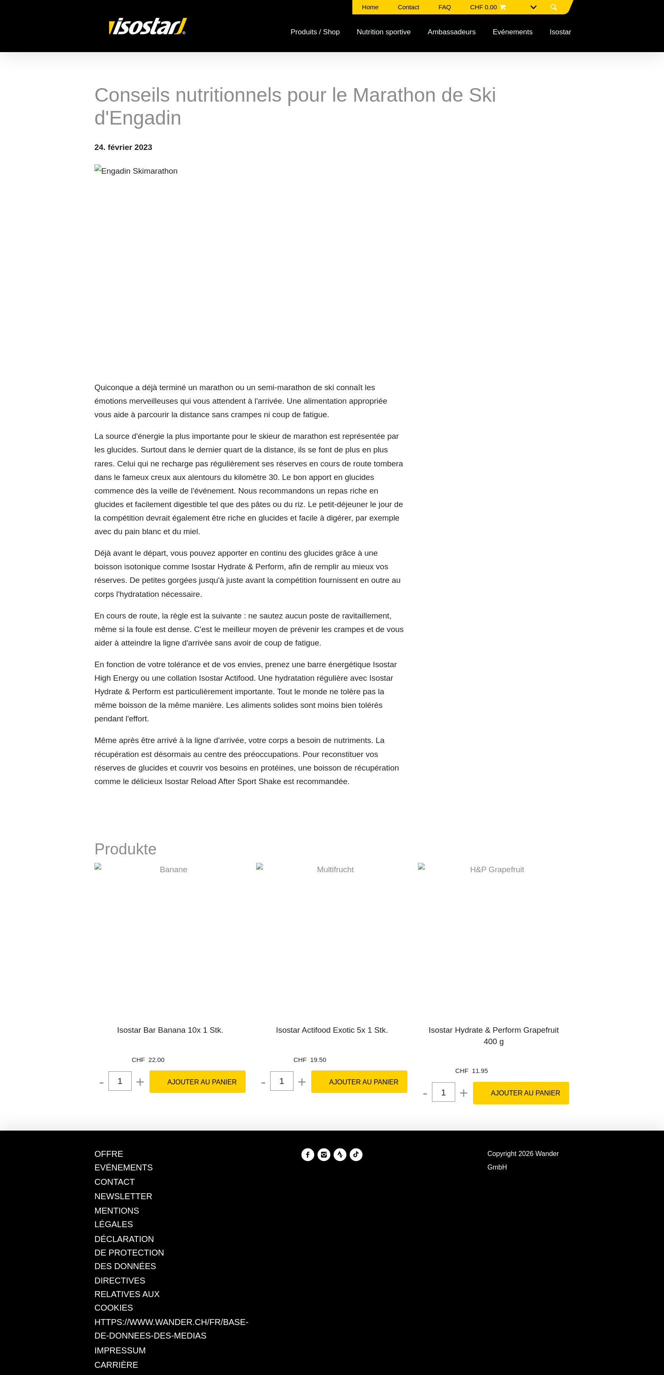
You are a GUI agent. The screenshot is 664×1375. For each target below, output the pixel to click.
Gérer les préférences (290, 771)
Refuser (217, 771)
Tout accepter (373, 771)
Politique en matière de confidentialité (260, 739)
